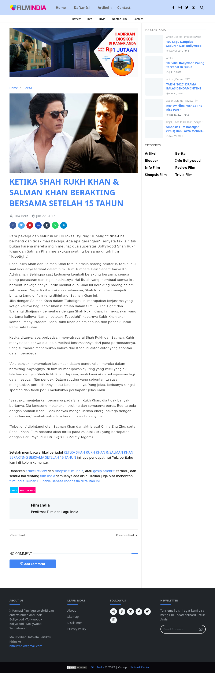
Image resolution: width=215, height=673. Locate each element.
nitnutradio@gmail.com (26, 646)
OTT (187, 79)
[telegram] (113, 611)
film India (47, 476)
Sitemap (73, 617)
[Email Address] (178, 629)
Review (76, 19)
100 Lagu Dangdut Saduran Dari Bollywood (184, 44)
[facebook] (173, 7)
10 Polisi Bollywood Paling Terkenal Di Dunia (185, 65)
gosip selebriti (104, 471)
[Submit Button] (200, 629)
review (42, 471)
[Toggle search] (202, 7)
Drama (179, 79)
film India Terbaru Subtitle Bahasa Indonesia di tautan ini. (55, 481)
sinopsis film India (69, 471)
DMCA (14, 490)
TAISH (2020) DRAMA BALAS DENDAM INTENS (183, 86)
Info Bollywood (192, 37)
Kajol (169, 122)
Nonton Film (119, 19)
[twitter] (187, 7)
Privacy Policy (76, 629)
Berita (179, 37)
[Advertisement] (175, 196)
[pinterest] (122, 611)
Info (89, 19)
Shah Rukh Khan (183, 122)
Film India (97, 667)
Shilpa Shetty (201, 122)
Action (170, 79)
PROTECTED (27, 490)
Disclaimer (74, 623)
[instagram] (180, 7)
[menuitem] (61, 7)
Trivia (102, 19)
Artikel (170, 37)
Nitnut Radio (140, 667)
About (71, 610)
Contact (138, 19)
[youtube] (193, 7)
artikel (31, 471)
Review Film (191, 101)
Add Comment (32, 564)
